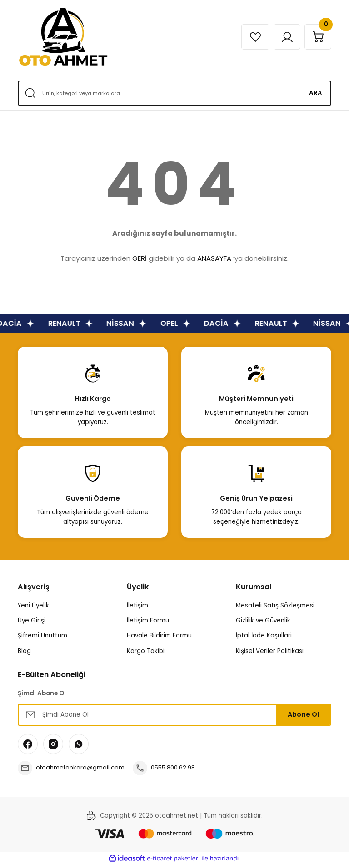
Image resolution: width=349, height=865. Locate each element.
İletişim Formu (148, 620)
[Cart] (317, 37)
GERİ (139, 258)
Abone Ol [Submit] (303, 714)
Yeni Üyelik (33, 605)
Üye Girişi (31, 620)
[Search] (174, 93)
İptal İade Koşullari (264, 635)
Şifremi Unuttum (42, 635)
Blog (24, 651)
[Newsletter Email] (174, 715)
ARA (315, 93)
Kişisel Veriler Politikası (270, 651)
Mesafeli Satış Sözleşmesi (275, 605)
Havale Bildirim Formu (159, 635)
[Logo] (63, 37)
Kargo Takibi (146, 651)
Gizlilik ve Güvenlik (263, 620)
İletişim (137, 605)
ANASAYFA (214, 258)
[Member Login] (285, 37)
